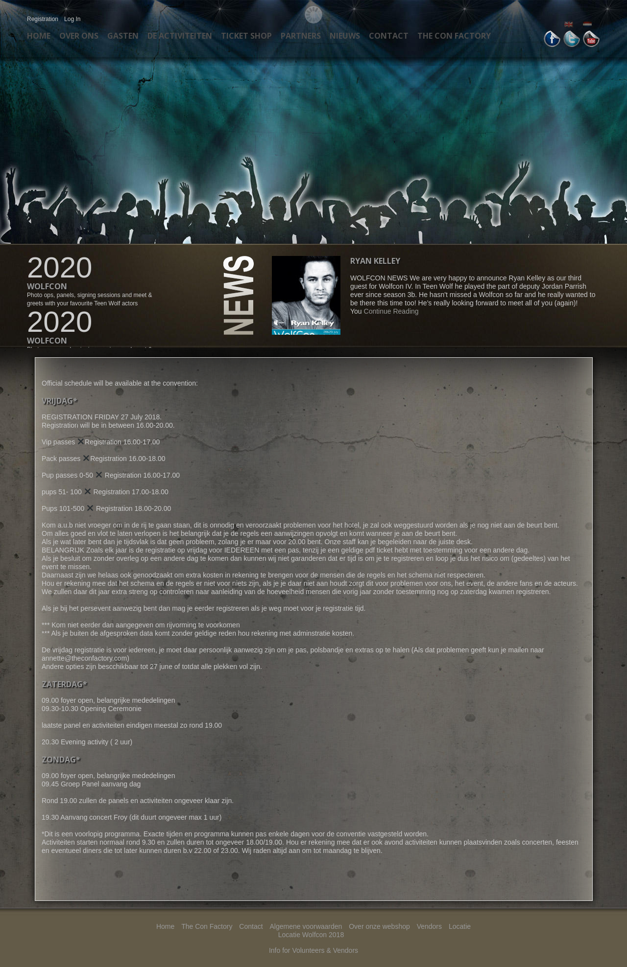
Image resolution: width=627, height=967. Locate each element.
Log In (72, 19)
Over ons (78, 36)
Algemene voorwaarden (305, 926)
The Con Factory (454, 36)
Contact (389, 36)
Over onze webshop (379, 926)
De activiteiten (179, 36)
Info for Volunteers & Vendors (313, 950)
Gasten (123, 36)
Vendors (429, 926)
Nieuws (345, 36)
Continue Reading (391, 311)
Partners (301, 36)
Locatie (460, 926)
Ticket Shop (246, 36)
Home (38, 36)
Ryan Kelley (375, 260)
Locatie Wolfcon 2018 (311, 935)
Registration (42, 19)
